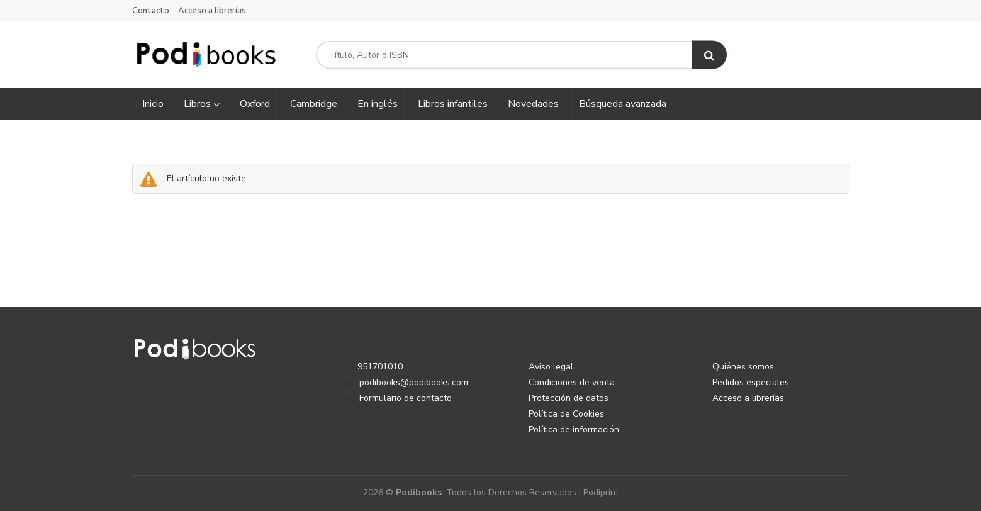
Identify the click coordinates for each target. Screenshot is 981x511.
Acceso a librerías (212, 10)
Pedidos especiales (750, 382)
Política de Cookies (566, 414)
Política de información (574, 429)
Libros (202, 104)
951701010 (380, 367)
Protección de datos (568, 398)
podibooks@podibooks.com (406, 382)
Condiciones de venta (572, 382)
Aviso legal (551, 367)
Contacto (150, 10)
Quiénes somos (743, 367)
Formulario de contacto (398, 398)
